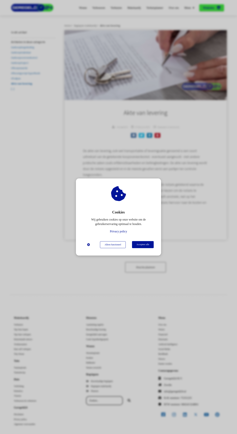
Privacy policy (118, 231)
